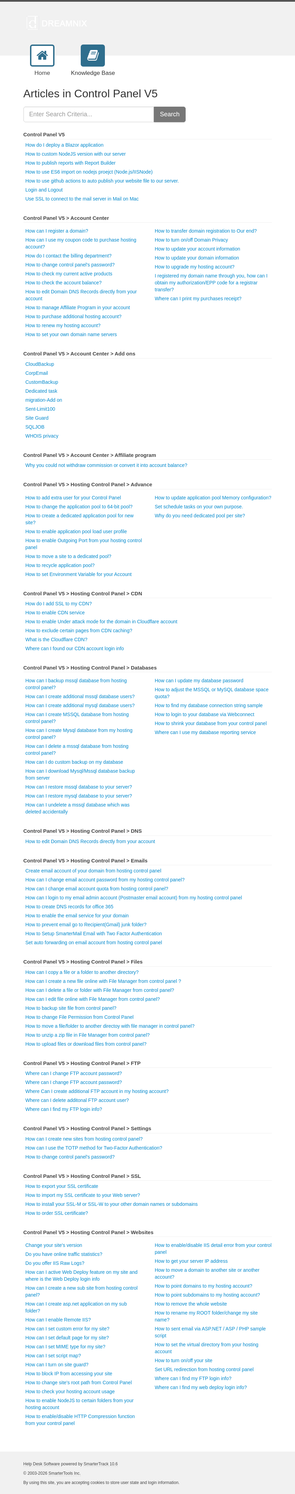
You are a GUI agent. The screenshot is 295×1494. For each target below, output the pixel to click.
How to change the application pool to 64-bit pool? (79, 506)
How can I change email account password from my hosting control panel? (105, 879)
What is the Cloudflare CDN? (57, 639)
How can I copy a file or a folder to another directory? (82, 972)
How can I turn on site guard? (57, 1364)
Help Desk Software (41, 1464)
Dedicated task (42, 391)
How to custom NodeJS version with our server (76, 154)
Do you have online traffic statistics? (64, 1254)
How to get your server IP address (191, 1261)
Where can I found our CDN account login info (75, 648)
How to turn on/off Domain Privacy (191, 240)
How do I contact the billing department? (69, 255)
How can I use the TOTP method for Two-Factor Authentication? (94, 1148)
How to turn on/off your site (184, 1360)
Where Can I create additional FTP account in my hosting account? (97, 1091)
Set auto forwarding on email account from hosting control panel (94, 942)
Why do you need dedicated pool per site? (200, 515)
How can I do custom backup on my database (74, 762)
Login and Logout (44, 190)
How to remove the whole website (191, 1304)
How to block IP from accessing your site (69, 1373)
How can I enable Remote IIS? (58, 1319)
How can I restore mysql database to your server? (79, 796)
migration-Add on (44, 400)
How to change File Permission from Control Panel (80, 1017)
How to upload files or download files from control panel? (86, 1044)
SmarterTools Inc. (64, 1473)
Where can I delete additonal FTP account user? (77, 1100)
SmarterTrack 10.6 (100, 1464)
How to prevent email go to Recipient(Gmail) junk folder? (86, 924)
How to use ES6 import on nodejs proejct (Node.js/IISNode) (89, 172)
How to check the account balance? (64, 282)
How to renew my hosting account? (63, 325)
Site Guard (37, 418)
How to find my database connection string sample (209, 705)
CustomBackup (42, 382)
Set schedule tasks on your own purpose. (199, 506)
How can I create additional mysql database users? (80, 705)
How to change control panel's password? (70, 264)
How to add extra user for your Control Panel (73, 497)
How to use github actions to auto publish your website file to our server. (102, 181)
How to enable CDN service (55, 612)
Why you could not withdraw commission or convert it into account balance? (106, 465)
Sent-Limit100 (40, 409)
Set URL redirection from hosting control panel (204, 1369)
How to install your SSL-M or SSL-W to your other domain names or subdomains (112, 1204)
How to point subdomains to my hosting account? (207, 1295)
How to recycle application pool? (60, 565)
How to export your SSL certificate (62, 1186)
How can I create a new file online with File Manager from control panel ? (103, 981)
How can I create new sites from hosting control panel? (84, 1139)
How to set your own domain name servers (71, 334)
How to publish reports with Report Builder (71, 163)
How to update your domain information (197, 258)
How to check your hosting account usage (70, 1391)
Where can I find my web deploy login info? (201, 1387)
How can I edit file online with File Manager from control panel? (93, 999)
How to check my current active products (69, 273)
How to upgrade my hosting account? (195, 267)
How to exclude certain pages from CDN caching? (79, 630)
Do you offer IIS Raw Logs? (55, 1263)
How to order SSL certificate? (57, 1213)
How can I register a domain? (57, 231)
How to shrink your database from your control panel (211, 723)
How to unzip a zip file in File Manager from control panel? (88, 1035)
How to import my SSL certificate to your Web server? (83, 1195)
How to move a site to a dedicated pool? (68, 556)
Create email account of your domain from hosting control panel (93, 870)
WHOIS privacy (42, 436)
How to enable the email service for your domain (77, 915)
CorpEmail (37, 373)
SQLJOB (35, 427)
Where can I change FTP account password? (74, 1073)
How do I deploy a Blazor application (65, 145)
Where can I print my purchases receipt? (198, 298)
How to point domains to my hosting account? (204, 1286)
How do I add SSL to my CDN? (59, 603)
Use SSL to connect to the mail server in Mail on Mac (82, 199)
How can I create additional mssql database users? (80, 696)
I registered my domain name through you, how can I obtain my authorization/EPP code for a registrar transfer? (211, 282)
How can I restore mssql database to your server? (79, 787)
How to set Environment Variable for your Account (79, 574)
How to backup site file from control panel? (71, 1008)
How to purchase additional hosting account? (74, 316)
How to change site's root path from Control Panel (79, 1382)
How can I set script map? (53, 1355)
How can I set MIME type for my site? (66, 1346)
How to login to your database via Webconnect (204, 714)
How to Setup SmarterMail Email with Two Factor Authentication (94, 933)
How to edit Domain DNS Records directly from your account (90, 841)
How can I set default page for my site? (67, 1337)
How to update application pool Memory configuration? (213, 497)
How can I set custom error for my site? (68, 1328)
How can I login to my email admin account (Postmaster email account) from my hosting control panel (134, 897)
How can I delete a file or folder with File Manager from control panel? (100, 990)
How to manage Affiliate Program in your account (78, 307)
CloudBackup (40, 364)
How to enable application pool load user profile (76, 531)
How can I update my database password (199, 680)
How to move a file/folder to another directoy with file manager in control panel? (110, 1026)
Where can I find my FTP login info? (64, 1109)
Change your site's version (54, 1245)
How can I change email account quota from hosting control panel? (97, 888)
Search (169, 114)
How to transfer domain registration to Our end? (206, 231)
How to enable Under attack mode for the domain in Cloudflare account (101, 621)
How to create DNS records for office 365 (70, 906)
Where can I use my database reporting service (205, 732)
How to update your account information (197, 249)
